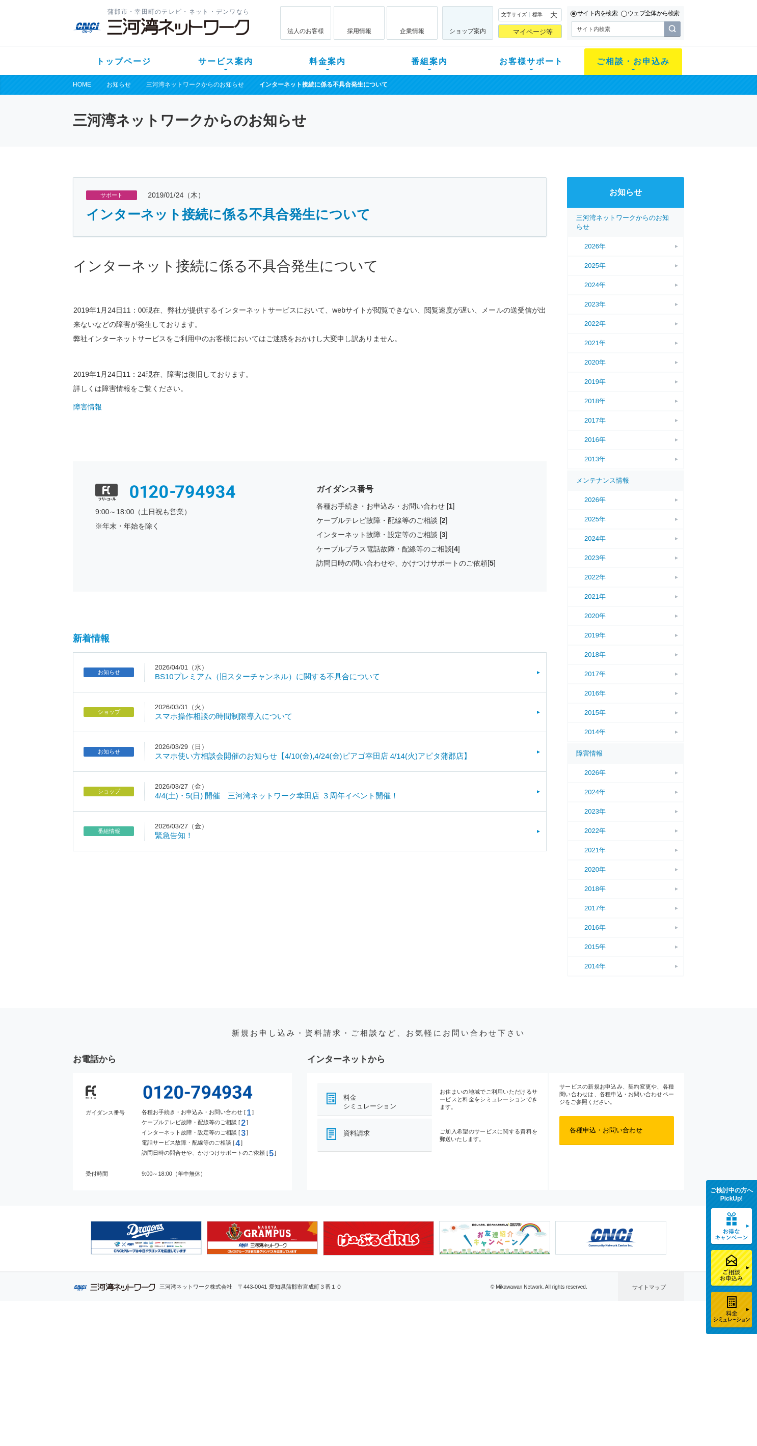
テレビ (199, 1341)
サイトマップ (649, 1287)
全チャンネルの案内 (370, 1377)
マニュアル (432, 1354)
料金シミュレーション (369, 1102)
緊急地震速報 (209, 1394)
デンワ (199, 1368)
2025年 (595, 265)
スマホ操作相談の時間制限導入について (223, 716)
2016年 (595, 439)
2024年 (595, 285)
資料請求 (356, 1133)
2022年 (595, 323)
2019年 (595, 381)
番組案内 (429, 61)
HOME (82, 84)
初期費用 (278, 1341)
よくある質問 (436, 1341)
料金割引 (278, 1368)
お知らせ (118, 84)
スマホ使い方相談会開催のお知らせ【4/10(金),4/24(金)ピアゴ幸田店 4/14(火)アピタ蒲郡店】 (313, 756)
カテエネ (203, 1407)
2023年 (595, 304)
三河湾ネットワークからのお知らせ (195, 84)
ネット (199, 1354)
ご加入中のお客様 (140, 1354)
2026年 (595, 246)
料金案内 (327, 61)
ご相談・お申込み (633, 61)
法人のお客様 (305, 31)
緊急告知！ (174, 835)
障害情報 (87, 407)
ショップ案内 (467, 31)
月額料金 (278, 1354)
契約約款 (203, 1421)
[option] (146, 1238)
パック (275, 1381)
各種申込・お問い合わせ (606, 1130)
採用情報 (359, 31)
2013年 (595, 459)
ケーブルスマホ (213, 1381)
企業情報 (412, 31)
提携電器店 (508, 1354)
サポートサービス (442, 1368)
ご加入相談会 (512, 1368)
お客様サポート (531, 61)
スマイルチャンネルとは (377, 1341)
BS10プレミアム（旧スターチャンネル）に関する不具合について (267, 676)
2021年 (595, 343)
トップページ (123, 61)
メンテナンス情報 (602, 480)
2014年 (595, 732)
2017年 (595, 420)
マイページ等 (533, 32)
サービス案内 (225, 61)
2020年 (595, 362)
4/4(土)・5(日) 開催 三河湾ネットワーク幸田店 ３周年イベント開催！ (276, 795)
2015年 (595, 712)
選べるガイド (133, 1368)
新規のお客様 (133, 1341)
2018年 (595, 401)
